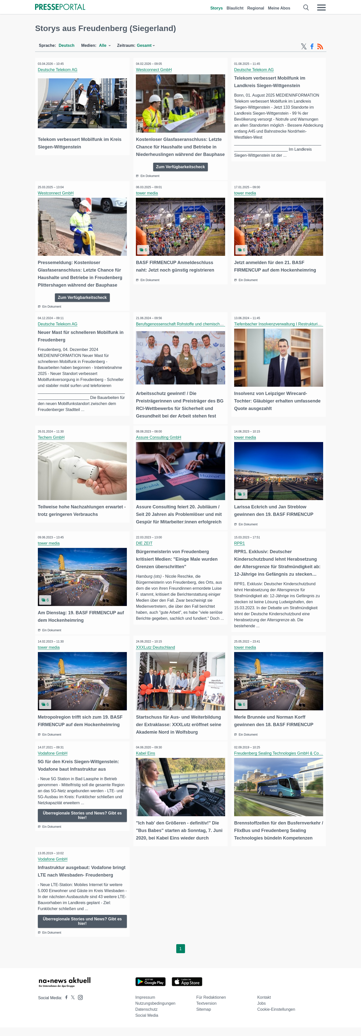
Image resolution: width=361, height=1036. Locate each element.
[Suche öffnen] (306, 7)
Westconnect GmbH (155, 70)
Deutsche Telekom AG (58, 70)
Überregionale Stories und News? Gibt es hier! (82, 817)
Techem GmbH (52, 442)
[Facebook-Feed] (312, 46)
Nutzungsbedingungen (155, 1012)
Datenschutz (146, 1018)
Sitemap (203, 1018)
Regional (255, 8)
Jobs (261, 1012)
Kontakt (264, 1006)
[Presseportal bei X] (71, 1006)
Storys (216, 8)
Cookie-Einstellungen (276, 1018)
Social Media (146, 1024)
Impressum (145, 1006)
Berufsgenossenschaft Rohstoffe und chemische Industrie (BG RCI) (197, 329)
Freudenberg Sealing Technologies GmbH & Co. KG (281, 755)
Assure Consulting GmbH (160, 442)
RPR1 (240, 547)
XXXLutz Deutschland (156, 650)
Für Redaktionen (211, 1006)
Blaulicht (235, 8)
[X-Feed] (304, 46)
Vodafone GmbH (53, 755)
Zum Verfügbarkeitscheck (180, 173)
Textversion (206, 1012)
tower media (148, 199)
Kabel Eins (146, 755)
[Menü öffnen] (321, 7)
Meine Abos (279, 8)
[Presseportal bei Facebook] (65, 1006)
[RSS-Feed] (320, 46)
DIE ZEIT (145, 547)
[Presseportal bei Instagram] (79, 1005)
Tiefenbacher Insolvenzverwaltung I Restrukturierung (282, 329)
